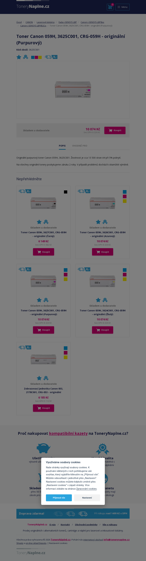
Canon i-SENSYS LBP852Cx (33, 25)
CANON (29, 22)
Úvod (19, 22)
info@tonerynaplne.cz (117, 539)
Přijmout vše (59, 497)
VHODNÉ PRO (79, 145)
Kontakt (65, 524)
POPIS (62, 145)
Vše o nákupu (110, 524)
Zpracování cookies (86, 488)
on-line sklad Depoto (36, 543)
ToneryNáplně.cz (61, 539)
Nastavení (87, 497)
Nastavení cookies (58, 543)
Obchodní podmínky (86, 524)
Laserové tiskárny (46, 22)
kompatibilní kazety (68, 433)
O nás (52, 524)
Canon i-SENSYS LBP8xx (92, 22)
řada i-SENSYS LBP (68, 22)
